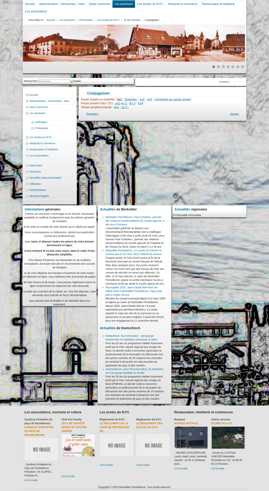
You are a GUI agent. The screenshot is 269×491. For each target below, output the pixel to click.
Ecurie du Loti (221, 423)
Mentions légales (39, 196)
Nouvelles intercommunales (45, 177)
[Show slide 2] (218, 66)
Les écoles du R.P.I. (150, 4)
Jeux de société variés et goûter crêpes (74, 427)
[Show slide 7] (242, 66)
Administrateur (37, 189)
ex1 (117, 103)
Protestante (41, 128)
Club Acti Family (71, 419)
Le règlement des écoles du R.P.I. (149, 425)
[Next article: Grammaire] (234, 113)
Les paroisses (124, 4)
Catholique (41, 122)
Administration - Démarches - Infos (62, 4)
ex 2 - (125, 107)
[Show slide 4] (228, 66)
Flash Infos (35, 165)
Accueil (30, 4)
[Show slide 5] (232, 66)
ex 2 (124, 103)
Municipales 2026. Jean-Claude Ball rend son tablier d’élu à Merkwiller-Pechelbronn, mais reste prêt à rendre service (133, 291)
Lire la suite (31, 480)
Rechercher (30, 81)
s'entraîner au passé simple (172, 99)
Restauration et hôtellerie (218, 4)
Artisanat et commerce (183, 4)
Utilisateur (35, 183)
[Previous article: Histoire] (92, 113)
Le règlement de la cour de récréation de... (114, 427)
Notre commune (99, 4)
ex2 (142, 99)
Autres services (221, 419)
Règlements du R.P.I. (112, 419)
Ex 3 (132, 103)
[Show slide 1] (213, 66)
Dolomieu (131, 99)
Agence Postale (186, 423)
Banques (179, 419)
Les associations (36, 11)
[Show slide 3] (223, 66)
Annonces (35, 171)
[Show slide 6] (237, 66)
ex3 (149, 99)
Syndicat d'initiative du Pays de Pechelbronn (39, 431)
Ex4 (140, 103)
